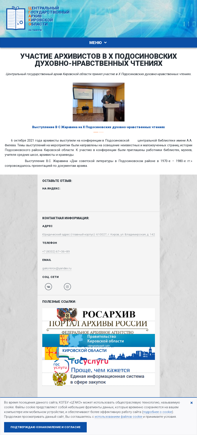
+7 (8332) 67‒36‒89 (53, 252)
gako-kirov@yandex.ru (54, 269)
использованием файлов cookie (119, 417)
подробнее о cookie (157, 412)
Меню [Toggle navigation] (98, 42)
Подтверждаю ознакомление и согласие (45, 427)
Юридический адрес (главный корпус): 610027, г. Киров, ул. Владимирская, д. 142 (98, 234)
